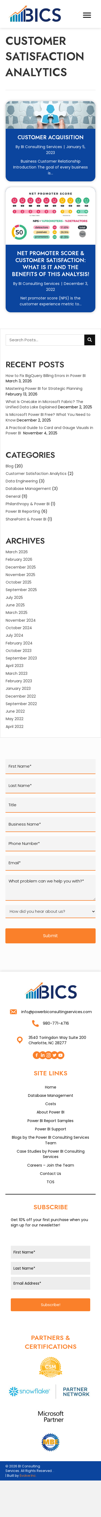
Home (50, 1087)
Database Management (28, 488)
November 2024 (21, 620)
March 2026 (17, 552)
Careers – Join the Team (50, 1165)
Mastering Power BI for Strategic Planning (45, 388)
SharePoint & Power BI (26, 519)
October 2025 (19, 582)
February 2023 (19, 681)
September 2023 (21, 658)
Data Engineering (22, 481)
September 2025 (21, 589)
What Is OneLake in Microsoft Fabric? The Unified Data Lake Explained (44, 404)
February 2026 (19, 559)
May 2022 (14, 718)
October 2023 (19, 650)
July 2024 (14, 635)
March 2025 (16, 612)
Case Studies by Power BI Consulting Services (51, 1154)
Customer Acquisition (50, 137)
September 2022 (21, 703)
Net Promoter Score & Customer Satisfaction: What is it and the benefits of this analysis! (50, 264)
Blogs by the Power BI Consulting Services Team (50, 1140)
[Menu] (87, 15)
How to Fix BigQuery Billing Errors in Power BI (46, 375)
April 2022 (14, 726)
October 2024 (19, 628)
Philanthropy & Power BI (28, 504)
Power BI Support (50, 1129)
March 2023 (16, 673)
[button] (36, 1055)
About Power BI (50, 1112)
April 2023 (14, 665)
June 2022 (15, 711)
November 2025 (20, 574)
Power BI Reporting (23, 511)
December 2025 (21, 567)
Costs (50, 1103)
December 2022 (21, 696)
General (13, 496)
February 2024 (19, 643)
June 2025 (15, 605)
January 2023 (18, 688)
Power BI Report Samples (50, 1120)
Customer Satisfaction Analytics (36, 473)
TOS (50, 1182)
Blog (9, 466)
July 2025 (14, 597)
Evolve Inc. (28, 1475)
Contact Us (50, 1173)
